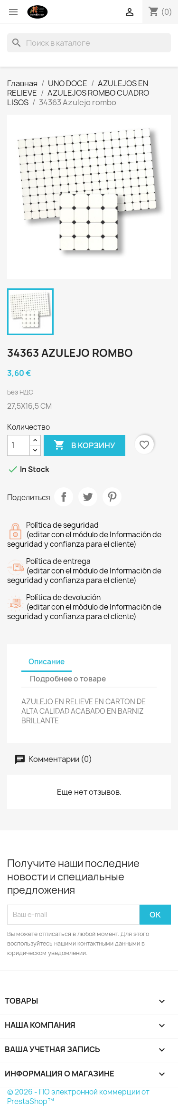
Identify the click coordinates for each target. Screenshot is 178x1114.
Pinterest (112, 496)
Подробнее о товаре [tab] (68, 679)
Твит (87, 496)
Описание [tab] (46, 662)
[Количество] (18, 445)
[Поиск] (89, 42)
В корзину (84, 445)
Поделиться (63, 496)
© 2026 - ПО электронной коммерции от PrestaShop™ (78, 1096)
